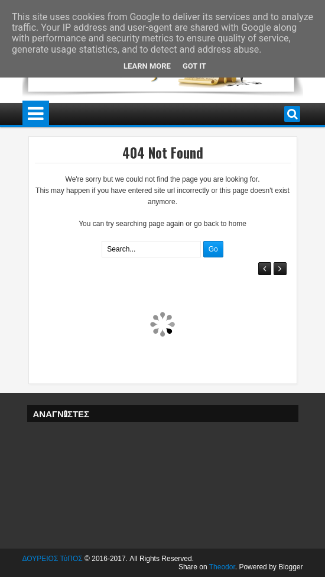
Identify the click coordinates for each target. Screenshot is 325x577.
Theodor (222, 567)
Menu (35, 114)
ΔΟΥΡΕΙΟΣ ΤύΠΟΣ (52, 559)
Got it (194, 66)
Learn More (147, 66)
